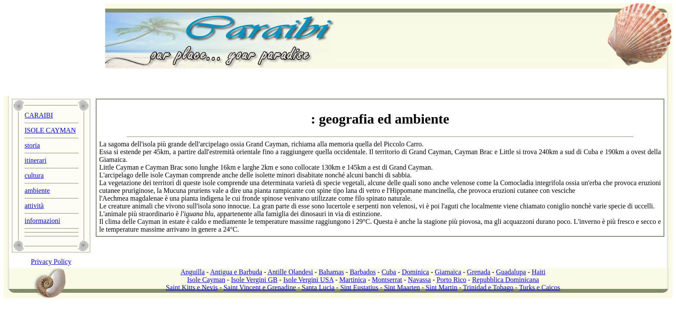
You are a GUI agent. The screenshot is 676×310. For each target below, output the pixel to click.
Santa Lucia (318, 287)
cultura (34, 175)
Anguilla (193, 272)
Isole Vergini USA (308, 279)
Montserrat (387, 279)
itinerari (36, 160)
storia (32, 145)
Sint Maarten (402, 287)
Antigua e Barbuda (236, 272)
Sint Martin (441, 287)
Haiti (538, 272)
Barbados (363, 272)
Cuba (389, 272)
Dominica (415, 272)
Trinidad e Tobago (488, 287)
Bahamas (331, 272)
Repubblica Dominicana (505, 279)
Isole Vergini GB (254, 279)
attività (34, 205)
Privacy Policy (51, 261)
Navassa (419, 279)
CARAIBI (39, 115)
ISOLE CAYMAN (50, 130)
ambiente (37, 190)
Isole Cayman (206, 279)
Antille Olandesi (290, 272)
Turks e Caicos (539, 287)
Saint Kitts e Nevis (192, 287)
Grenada (478, 272)
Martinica (352, 279)
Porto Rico (451, 279)
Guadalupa (511, 272)
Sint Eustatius (359, 287)
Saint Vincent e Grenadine (259, 287)
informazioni (42, 220)
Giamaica (448, 272)
